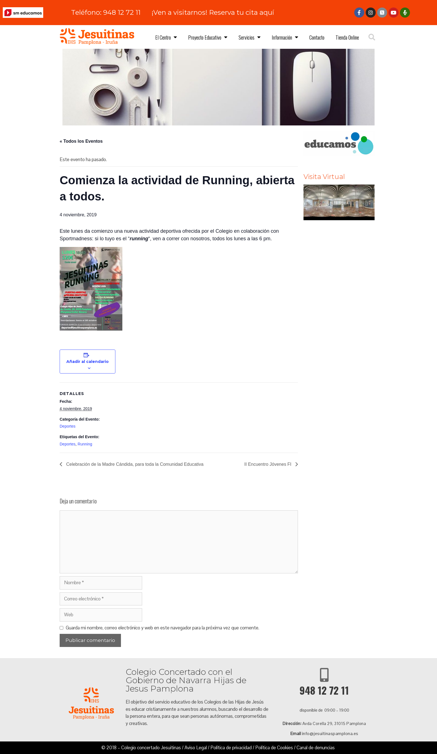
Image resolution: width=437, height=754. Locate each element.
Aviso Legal (195, 748)
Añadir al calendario (87, 361)
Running (85, 444)
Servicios (250, 36)
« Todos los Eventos (81, 141)
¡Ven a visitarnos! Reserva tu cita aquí (213, 12)
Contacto (316, 37)
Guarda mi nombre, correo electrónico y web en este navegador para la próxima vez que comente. (162, 628)
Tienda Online (347, 37)
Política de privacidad (231, 748)
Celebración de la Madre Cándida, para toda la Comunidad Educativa (134, 464)
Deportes (68, 426)
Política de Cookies (274, 748)
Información (285, 36)
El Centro (166, 36)
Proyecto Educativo (207, 36)
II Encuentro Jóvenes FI (268, 464)
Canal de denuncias (316, 748)
